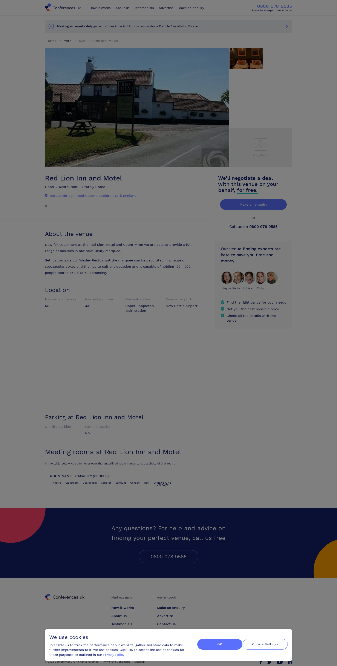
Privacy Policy (114, 653)
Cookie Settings (264, 644)
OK (216, 644)
